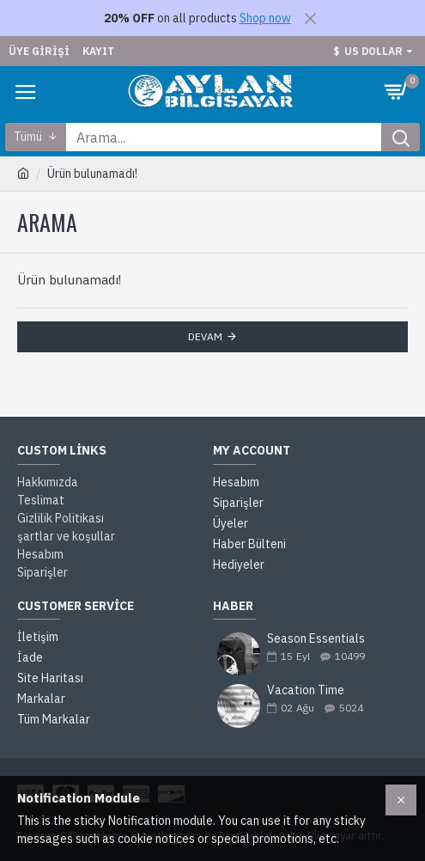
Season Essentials (316, 638)
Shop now (265, 18)
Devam (205, 336)
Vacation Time (305, 690)
